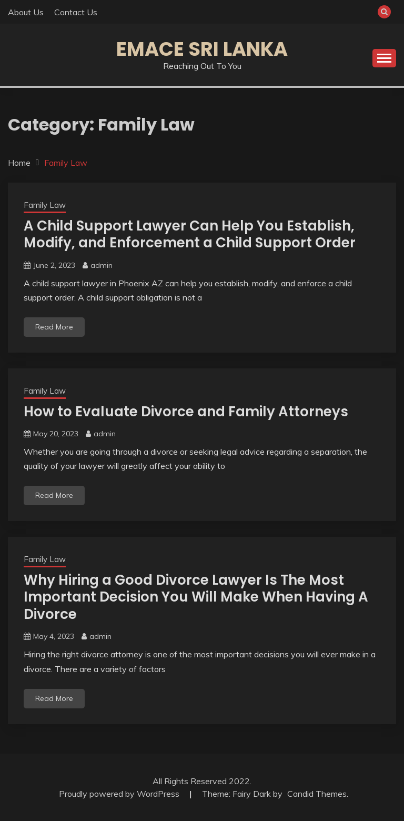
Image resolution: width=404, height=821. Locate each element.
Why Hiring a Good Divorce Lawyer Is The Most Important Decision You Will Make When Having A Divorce (196, 597)
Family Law (45, 205)
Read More (54, 327)
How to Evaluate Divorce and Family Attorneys (186, 411)
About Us (26, 12)
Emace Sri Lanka (202, 49)
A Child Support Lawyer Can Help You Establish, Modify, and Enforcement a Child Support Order (190, 234)
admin (101, 265)
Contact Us (75, 12)
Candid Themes (317, 793)
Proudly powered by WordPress (120, 793)
